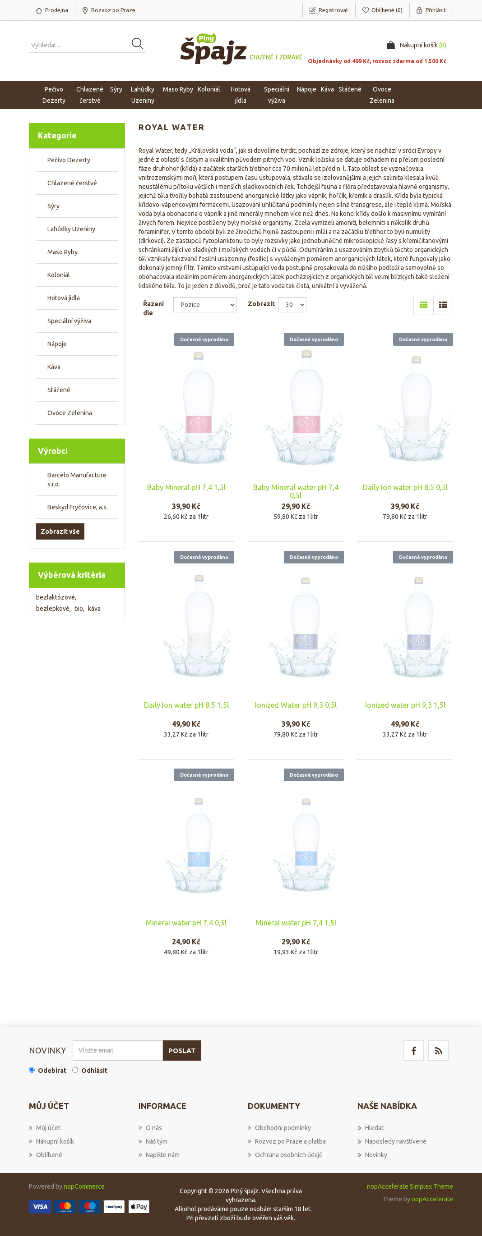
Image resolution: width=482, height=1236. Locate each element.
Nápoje (57, 344)
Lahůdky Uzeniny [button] (142, 95)
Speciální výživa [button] (276, 95)
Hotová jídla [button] (240, 95)
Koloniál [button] (209, 89)
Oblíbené (45, 1154)
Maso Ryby (62, 252)
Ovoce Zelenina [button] (382, 95)
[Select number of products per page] (292, 304)
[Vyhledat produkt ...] (87, 45)
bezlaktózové (56, 597)
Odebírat (52, 1070)
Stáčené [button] (350, 89)
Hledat (370, 1127)
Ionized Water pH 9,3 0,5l (296, 705)
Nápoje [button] (306, 89)
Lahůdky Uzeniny (71, 229)
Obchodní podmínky (279, 1127)
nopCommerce (84, 1186)
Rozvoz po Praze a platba (287, 1141)
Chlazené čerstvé (72, 183)
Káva (327, 89)
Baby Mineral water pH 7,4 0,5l (295, 491)
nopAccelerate (432, 1199)
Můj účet (44, 1127)
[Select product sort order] (204, 304)
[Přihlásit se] (118, 1050)
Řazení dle (153, 308)
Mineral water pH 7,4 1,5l (295, 923)
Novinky (372, 1154)
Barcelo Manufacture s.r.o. (77, 480)
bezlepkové (53, 608)
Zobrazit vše (60, 531)
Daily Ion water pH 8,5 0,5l (405, 487)
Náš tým (153, 1141)
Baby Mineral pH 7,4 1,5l (186, 487)
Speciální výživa (69, 321)
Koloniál (58, 275)
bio (79, 608)
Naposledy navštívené (391, 1141)
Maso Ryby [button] (178, 89)
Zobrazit (261, 303)
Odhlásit (94, 1070)
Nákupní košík (51, 1141)
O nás (150, 1127)
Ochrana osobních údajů (285, 1154)
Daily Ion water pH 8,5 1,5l (186, 705)
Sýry (53, 206)
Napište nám (159, 1154)
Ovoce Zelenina (69, 413)
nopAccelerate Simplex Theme (410, 1186)
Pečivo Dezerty (68, 160)
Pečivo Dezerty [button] (53, 95)
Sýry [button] (116, 89)
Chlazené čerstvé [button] (89, 95)
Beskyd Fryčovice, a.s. (77, 507)
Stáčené (58, 390)
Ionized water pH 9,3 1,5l (405, 705)
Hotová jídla (63, 298)
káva (94, 608)
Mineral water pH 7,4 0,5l (186, 923)
